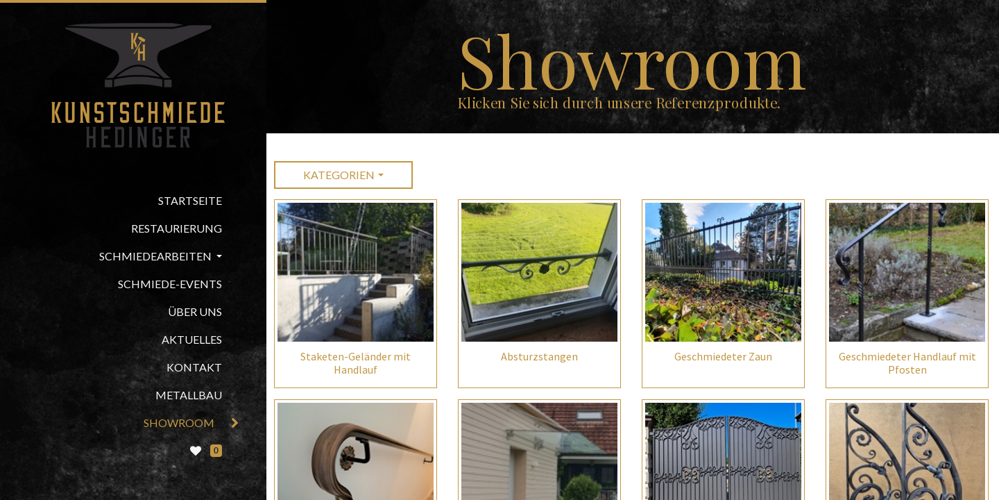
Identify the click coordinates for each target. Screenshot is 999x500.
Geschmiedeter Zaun (723, 356)
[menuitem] (133, 201)
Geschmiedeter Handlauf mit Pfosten (907, 362)
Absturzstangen (539, 356)
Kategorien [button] (339, 174)
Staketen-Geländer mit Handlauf (355, 362)
